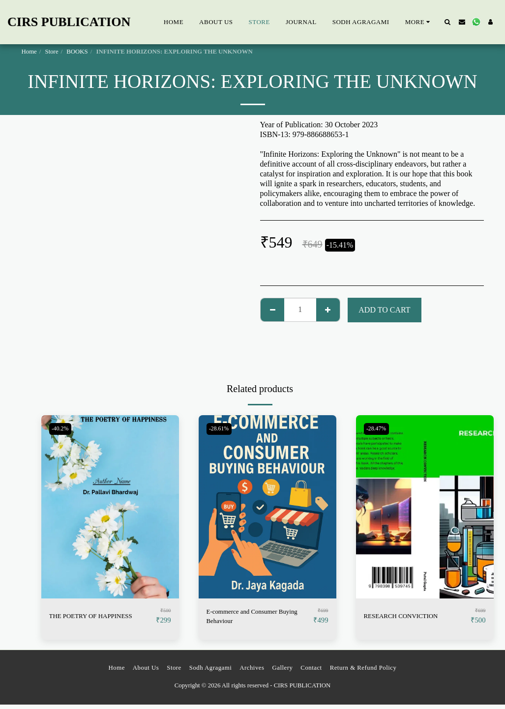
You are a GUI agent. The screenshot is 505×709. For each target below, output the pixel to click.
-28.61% (221, 428)
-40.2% (62, 428)
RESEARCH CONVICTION (410, 616)
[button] (447, 22)
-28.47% (378, 428)
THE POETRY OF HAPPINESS (100, 616)
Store (52, 51)
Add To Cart (384, 310)
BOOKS (77, 51)
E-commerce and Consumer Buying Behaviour (251, 618)
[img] (110, 506)
